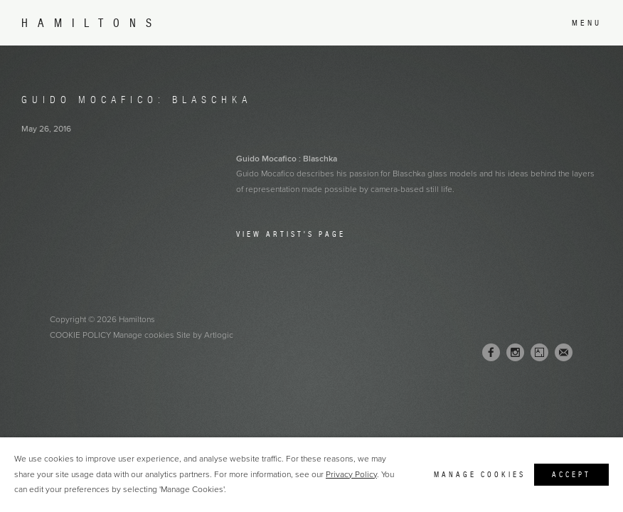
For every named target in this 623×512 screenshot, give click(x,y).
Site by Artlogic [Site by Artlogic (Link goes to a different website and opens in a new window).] (204, 335)
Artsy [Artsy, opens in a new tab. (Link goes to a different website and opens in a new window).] (539, 352)
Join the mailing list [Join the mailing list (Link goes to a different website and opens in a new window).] (564, 352)
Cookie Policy (80, 335)
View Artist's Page (291, 234)
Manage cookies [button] (143, 335)
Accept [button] (571, 474)
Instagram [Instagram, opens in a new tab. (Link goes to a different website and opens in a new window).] (515, 352)
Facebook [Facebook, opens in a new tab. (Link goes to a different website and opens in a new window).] (491, 352)
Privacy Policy (351, 474)
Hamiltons (91, 23)
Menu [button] (587, 22)
